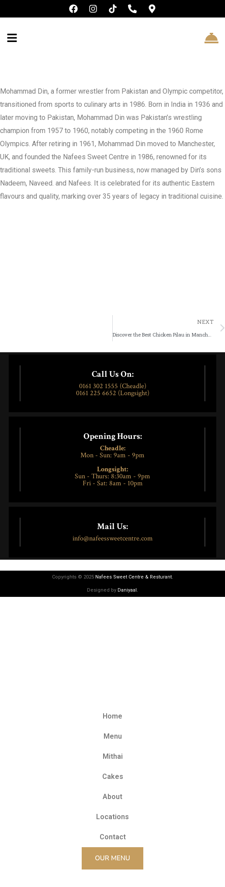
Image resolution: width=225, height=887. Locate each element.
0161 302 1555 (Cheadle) (112, 386)
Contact (113, 837)
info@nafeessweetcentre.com (113, 538)
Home (112, 716)
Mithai (113, 756)
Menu (113, 736)
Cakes (112, 776)
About (112, 796)
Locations (112, 817)
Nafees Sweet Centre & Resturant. (134, 577)
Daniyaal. (128, 590)
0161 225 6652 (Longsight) (112, 393)
